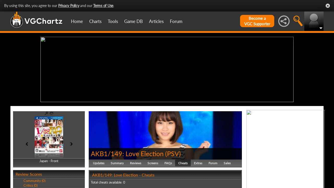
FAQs (168, 163)
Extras (198, 163)
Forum (176, 21)
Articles (156, 21)
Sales (227, 163)
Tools (113, 21)
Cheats (183, 163)
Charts (95, 21)
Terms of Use (103, 5)
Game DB (133, 21)
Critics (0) (30, 185)
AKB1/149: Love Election (127, 153)
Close (328, 6)
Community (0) (34, 181)
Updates (98, 163)
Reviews (135, 163)
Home (77, 21)
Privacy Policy (68, 5)
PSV (173, 153)
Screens (152, 163)
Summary (117, 163)
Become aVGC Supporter (257, 21)
